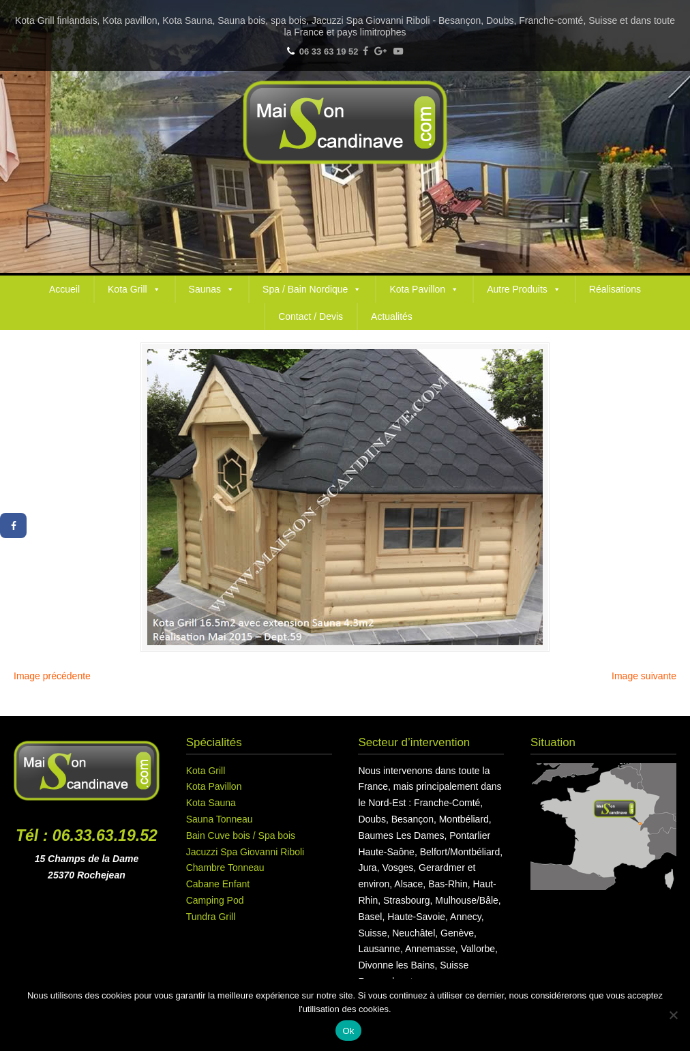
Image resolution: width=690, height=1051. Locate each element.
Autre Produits (524, 289)
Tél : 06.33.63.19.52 (87, 835)
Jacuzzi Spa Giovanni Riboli (245, 851)
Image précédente (52, 675)
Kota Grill (134, 289)
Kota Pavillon (424, 289)
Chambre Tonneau (225, 867)
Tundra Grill (211, 916)
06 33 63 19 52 (329, 51)
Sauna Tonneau (219, 819)
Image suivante (644, 675)
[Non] (673, 1015)
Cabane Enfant (218, 883)
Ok (348, 1031)
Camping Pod (215, 900)
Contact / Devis (310, 316)
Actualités (391, 316)
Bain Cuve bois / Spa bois (240, 835)
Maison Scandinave (345, 122)
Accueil (64, 289)
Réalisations (615, 289)
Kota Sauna (211, 802)
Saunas (212, 289)
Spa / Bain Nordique (311, 289)
